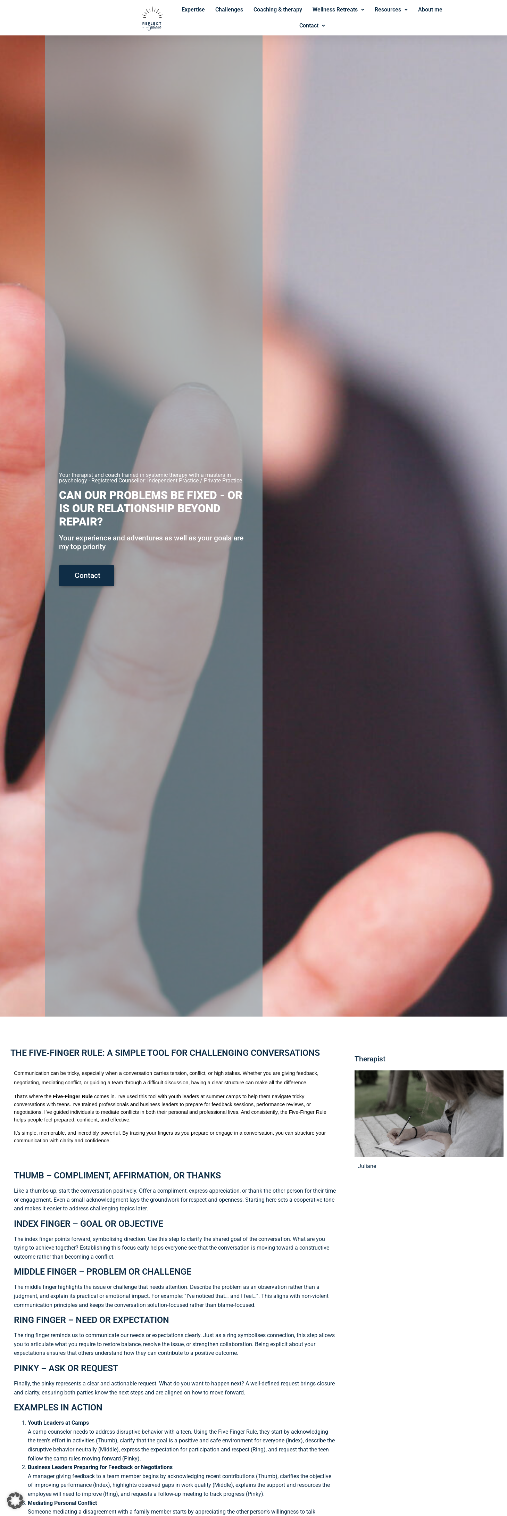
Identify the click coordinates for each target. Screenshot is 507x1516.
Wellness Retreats (338, 9)
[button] (15, 1500)
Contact (312, 25)
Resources (391, 9)
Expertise (193, 9)
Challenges (229, 9)
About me (430, 9)
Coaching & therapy (278, 9)
